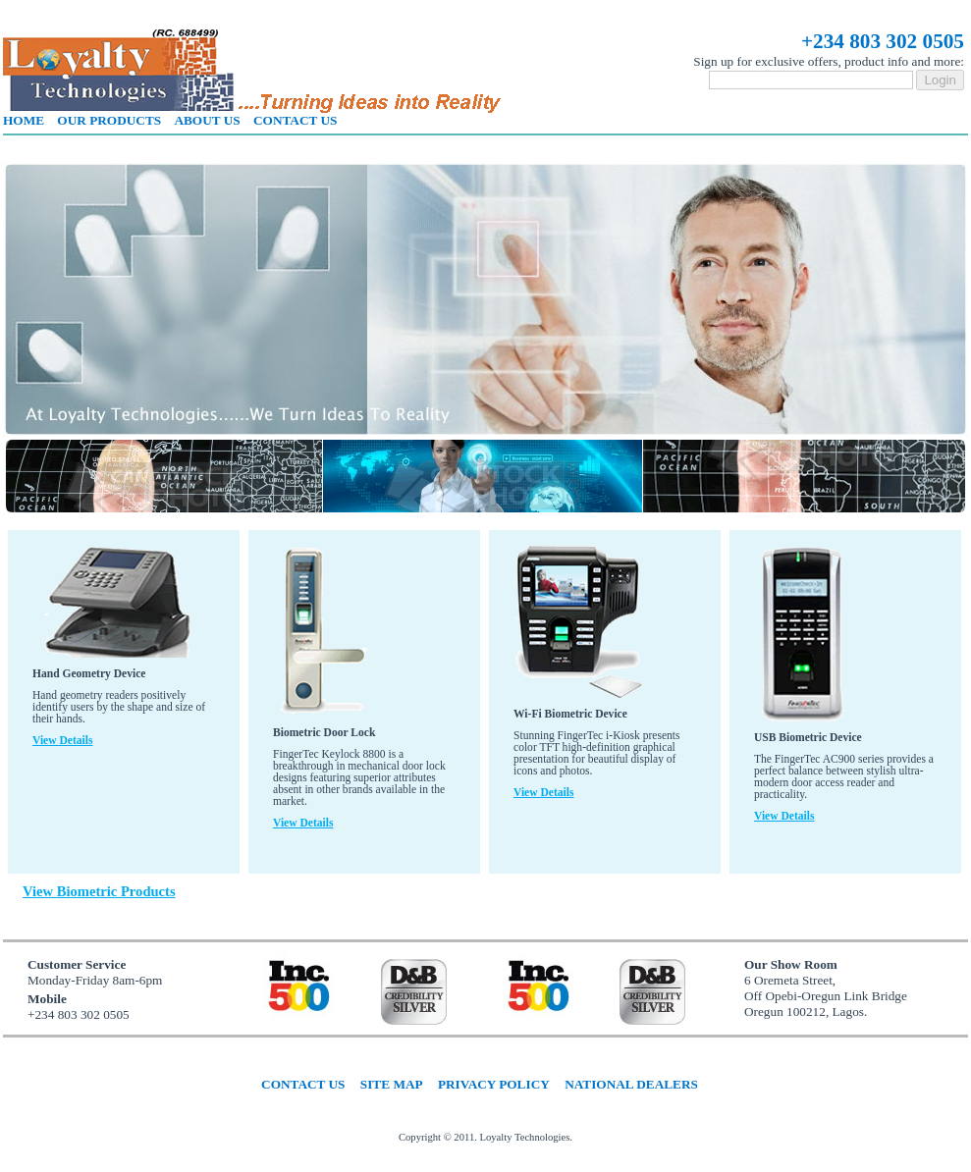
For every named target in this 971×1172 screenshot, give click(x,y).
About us (207, 120)
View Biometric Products (99, 891)
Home (23, 120)
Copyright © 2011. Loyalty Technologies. (485, 1137)
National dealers (631, 1084)
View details (62, 740)
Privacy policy (494, 1084)
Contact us (295, 120)
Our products (109, 120)
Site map (391, 1084)
